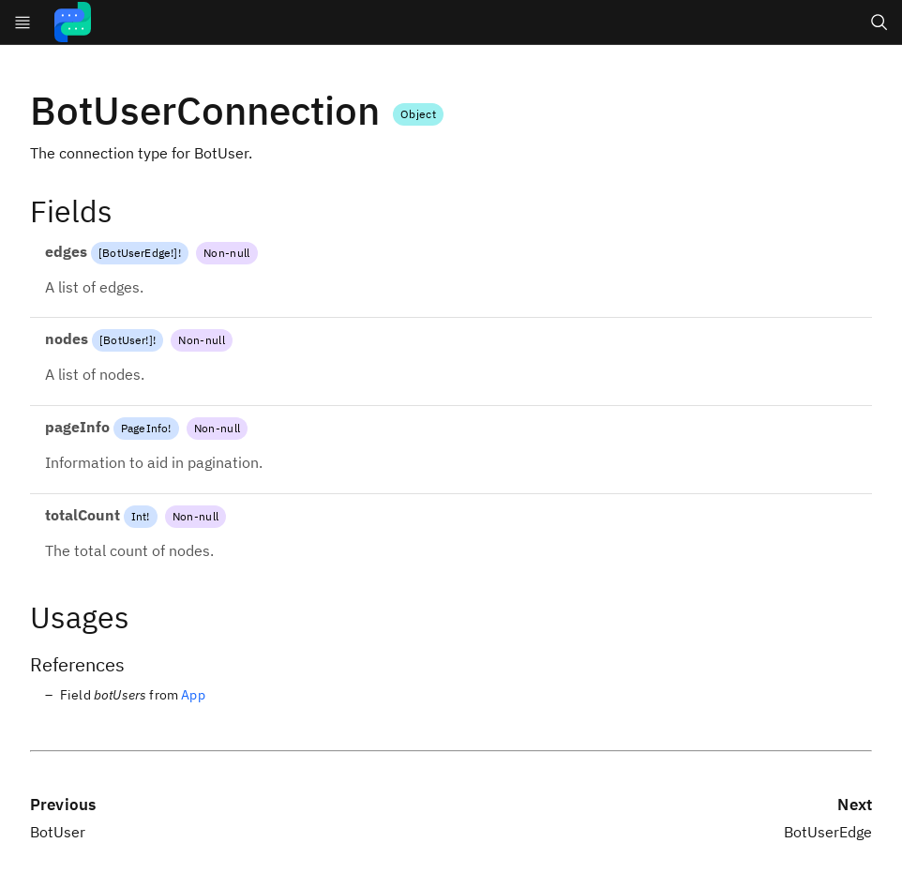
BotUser (124, 340)
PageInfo (144, 428)
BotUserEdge (136, 253)
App (192, 694)
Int (138, 516)
